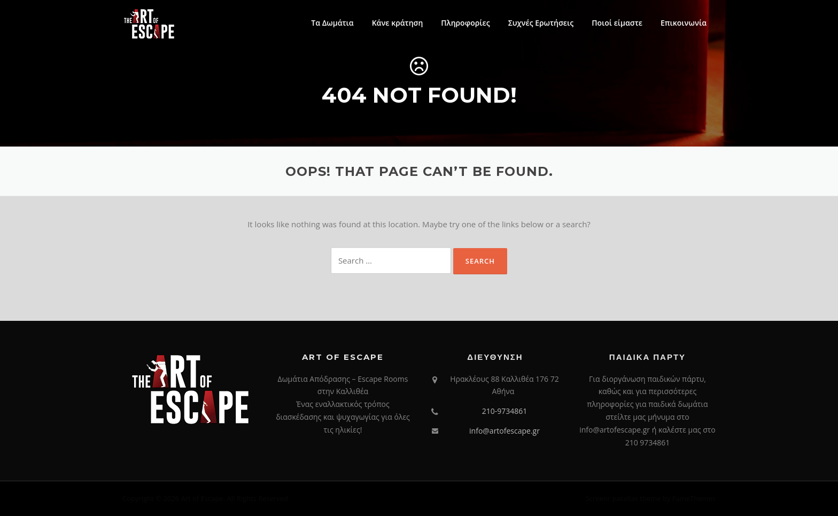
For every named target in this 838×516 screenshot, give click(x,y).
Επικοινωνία (684, 23)
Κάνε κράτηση (397, 23)
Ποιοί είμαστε (617, 23)
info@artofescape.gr (504, 431)
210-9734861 (504, 411)
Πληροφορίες (465, 23)
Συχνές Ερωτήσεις (541, 23)
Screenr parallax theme (623, 498)
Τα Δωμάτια (332, 23)
